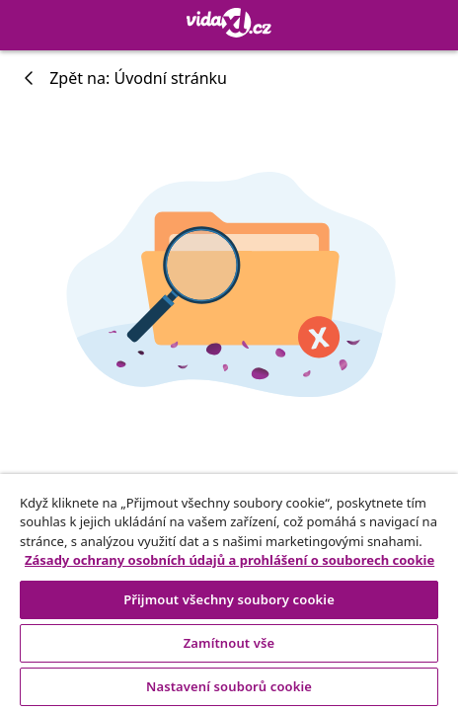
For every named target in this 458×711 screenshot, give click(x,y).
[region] (229, 592)
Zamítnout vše (229, 643)
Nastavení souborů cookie (229, 686)
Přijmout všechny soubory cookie (229, 599)
